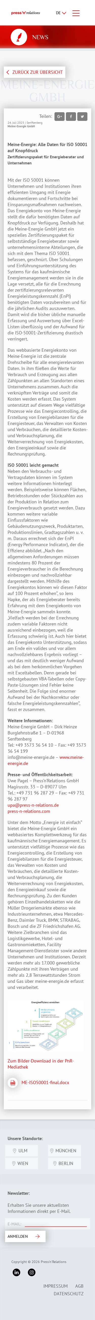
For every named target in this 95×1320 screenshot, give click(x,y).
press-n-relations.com (29, 811)
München (65, 1151)
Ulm (22, 1151)
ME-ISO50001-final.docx (45, 1082)
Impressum (55, 1286)
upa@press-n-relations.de (34, 805)
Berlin (66, 1163)
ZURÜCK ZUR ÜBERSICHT (37, 72)
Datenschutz (69, 1294)
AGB (79, 1286)
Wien (22, 1163)
